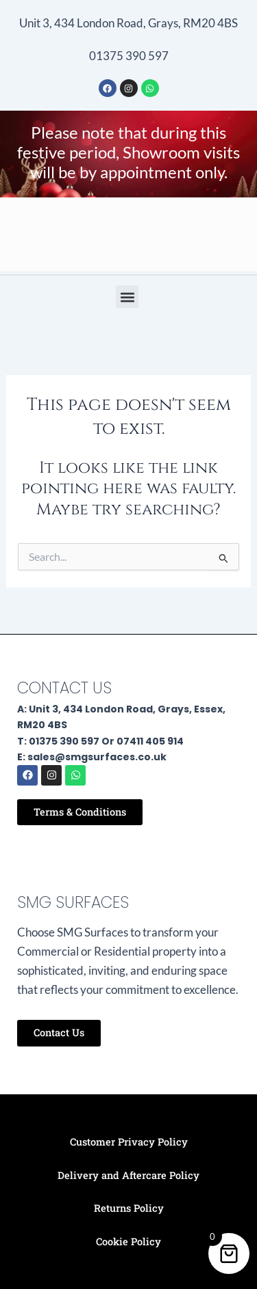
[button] (127, 297)
